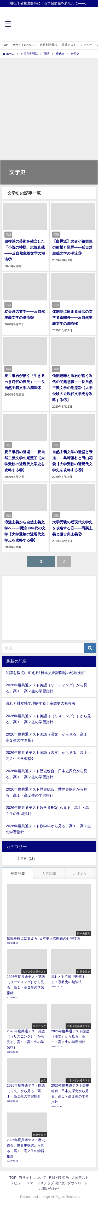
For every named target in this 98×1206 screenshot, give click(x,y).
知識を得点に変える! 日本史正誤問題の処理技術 (45, 673)
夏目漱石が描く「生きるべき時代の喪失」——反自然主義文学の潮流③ (24, 382)
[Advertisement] (49, 109)
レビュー (86, 44)
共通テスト (69, 44)
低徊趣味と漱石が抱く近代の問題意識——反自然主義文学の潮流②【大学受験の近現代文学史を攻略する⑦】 (72, 388)
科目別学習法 (48, 44)
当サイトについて (24, 44)
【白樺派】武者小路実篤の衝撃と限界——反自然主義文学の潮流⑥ (72, 247)
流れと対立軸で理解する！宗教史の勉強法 (40, 703)
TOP (5, 44)
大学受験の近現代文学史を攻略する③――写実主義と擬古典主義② (72, 528)
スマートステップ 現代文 (46, 1183)
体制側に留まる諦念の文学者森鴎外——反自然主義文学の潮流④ (72, 317)
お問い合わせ (49, 1188)
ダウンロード (77, 1183)
